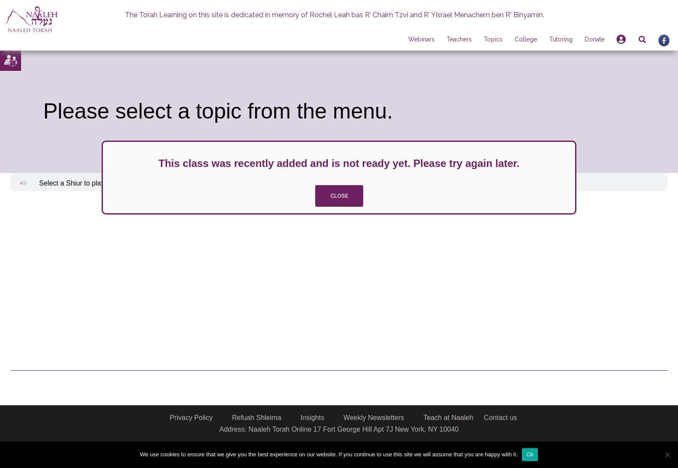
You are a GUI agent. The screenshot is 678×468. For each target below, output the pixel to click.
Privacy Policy (191, 417)
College (526, 39)
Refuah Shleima (256, 417)
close (339, 195)
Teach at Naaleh (448, 417)
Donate (594, 39)
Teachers (459, 39)
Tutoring (560, 39)
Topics (493, 39)
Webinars (421, 39)
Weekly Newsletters (373, 417)
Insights (312, 417)
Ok (530, 454)
